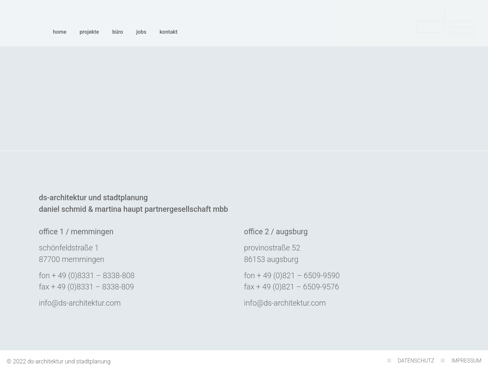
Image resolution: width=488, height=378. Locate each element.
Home (60, 32)
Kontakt (168, 32)
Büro (117, 32)
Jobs (141, 32)
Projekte (89, 32)
